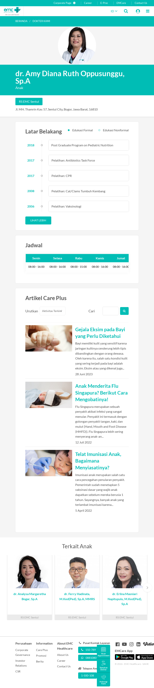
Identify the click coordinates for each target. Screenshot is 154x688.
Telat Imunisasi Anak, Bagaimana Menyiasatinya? (98, 460)
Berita (39, 661)
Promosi (41, 655)
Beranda (21, 21)
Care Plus (42, 650)
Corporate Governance (22, 652)
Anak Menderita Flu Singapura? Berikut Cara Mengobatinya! (101, 392)
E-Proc (104, 3)
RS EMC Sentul (29, 101)
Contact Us (141, 3)
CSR (17, 671)
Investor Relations (21, 663)
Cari (92, 311)
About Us (62, 654)
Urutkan (30, 311)
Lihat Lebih (38, 220)
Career (88, 3)
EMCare (121, 3)
